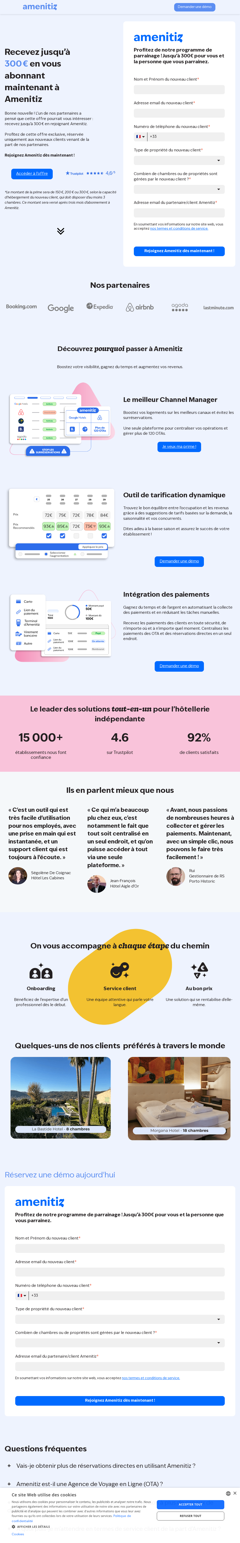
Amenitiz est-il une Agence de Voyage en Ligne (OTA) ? (89, 1484)
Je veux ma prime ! (179, 447)
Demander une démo (195, 7)
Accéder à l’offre (32, 174)
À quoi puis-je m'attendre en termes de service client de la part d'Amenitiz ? (118, 1529)
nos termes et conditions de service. (179, 228)
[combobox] (179, 160)
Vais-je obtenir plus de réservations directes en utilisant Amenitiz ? (105, 1466)
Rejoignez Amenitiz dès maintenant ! (179, 251)
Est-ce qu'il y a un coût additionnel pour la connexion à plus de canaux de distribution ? (110, 1507)
